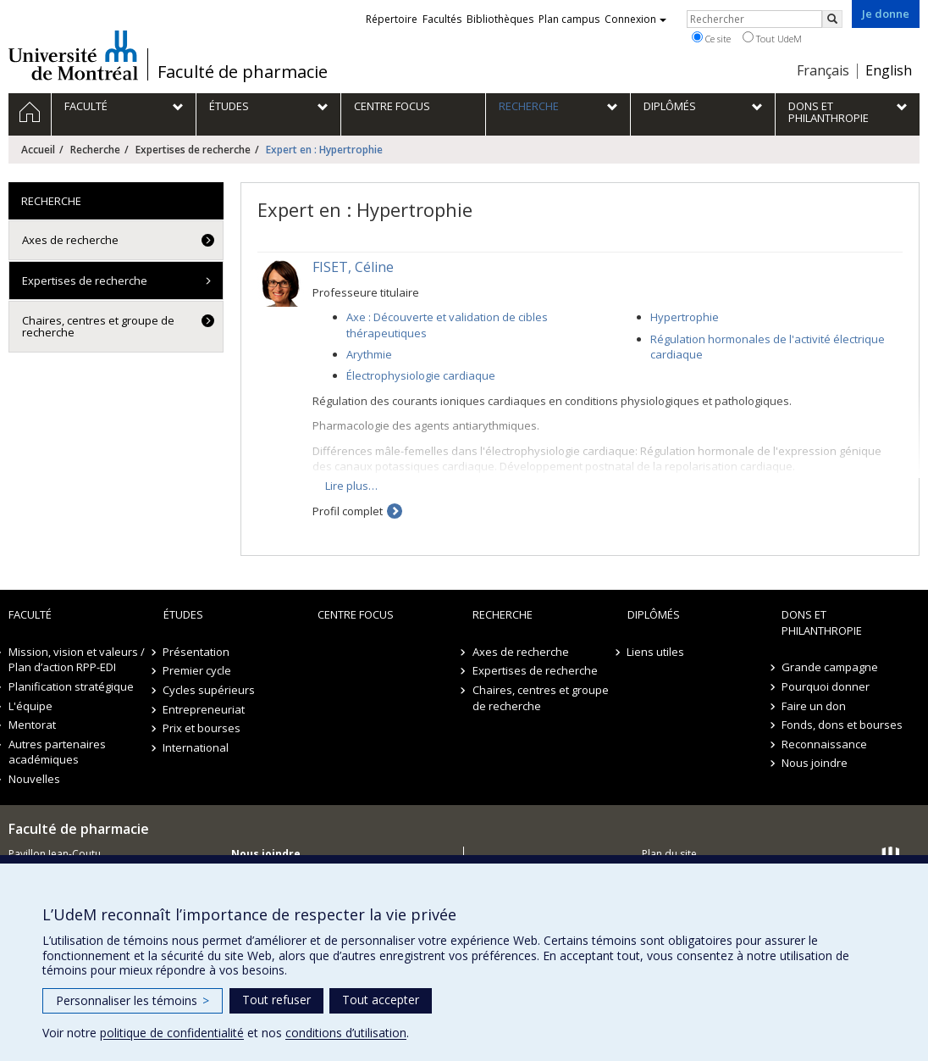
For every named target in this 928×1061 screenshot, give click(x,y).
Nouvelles (34, 778)
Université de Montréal (73, 55)
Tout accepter (380, 1000)
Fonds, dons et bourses (842, 724)
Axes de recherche (70, 239)
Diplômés (653, 614)
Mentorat (32, 724)
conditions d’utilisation (345, 1033)
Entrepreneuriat (204, 709)
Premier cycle (197, 670)
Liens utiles (656, 651)
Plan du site (669, 854)
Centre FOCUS (356, 614)
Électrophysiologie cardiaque (420, 375)
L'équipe (30, 706)
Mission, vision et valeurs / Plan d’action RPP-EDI (76, 659)
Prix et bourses (202, 728)
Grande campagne (830, 667)
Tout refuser (276, 1000)
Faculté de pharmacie (242, 72)
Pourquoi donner (826, 686)
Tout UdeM (772, 38)
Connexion (635, 19)
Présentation (196, 651)
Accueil (38, 149)
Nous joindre (815, 762)
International (196, 747)
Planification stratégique (71, 686)
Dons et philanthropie (822, 622)
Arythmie (369, 354)
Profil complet (347, 511)
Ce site (711, 38)
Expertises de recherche (193, 149)
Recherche (95, 149)
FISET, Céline (353, 267)
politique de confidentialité (172, 1033)
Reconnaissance (824, 744)
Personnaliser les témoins (132, 1000)
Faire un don (814, 706)
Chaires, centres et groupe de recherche (98, 326)
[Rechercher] (832, 19)
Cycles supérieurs (209, 689)
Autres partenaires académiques (57, 752)
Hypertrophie (684, 317)
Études (183, 614)
